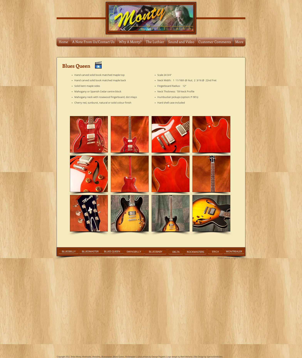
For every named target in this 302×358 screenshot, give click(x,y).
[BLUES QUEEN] (112, 251)
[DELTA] (176, 252)
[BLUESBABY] (155, 251)
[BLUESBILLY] (69, 251)
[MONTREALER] (234, 251)
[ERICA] (215, 251)
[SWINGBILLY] (134, 251)
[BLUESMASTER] (90, 251)
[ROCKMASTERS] (195, 251)
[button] (89, 134)
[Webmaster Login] (227, 258)
